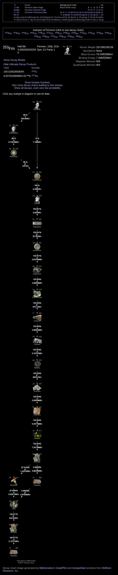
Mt (77, 20)
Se (97, 12)
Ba (18, 17)
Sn (91, 15)
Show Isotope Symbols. (37, 82)
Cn (85, 20)
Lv (97, 20)
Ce (23, 17)
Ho (49, 17)
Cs (15, 17)
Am (38, 20)
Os (75, 17)
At (100, 17)
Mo (69, 15)
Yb (58, 17)
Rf (64, 20)
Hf (64, 17)
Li (15, 7)
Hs (75, 20)
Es (49, 20)
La (20, 17)
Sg (69, 20)
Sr (18, 15)
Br (100, 12)
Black (62, 7)
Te (97, 15)
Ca (18, 12)
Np (31, 20)
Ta (66, 17)
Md (55, 20)
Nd (28, 17)
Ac (20, 20)
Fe (75, 12)
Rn (102, 17)
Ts (100, 20)
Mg (17, 10)
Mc (94, 20)
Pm (31, 17)
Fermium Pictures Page (35, 10)
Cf (47, 20)
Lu (61, 17)
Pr (26, 17)
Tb (44, 17)
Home (27, 5)
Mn (71, 12)
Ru (75, 15)
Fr (15, 20)
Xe (102, 15)
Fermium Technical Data (36, 12)
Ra (18, 20)
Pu (35, 20)
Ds (80, 20)
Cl (100, 10)
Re (72, 17)
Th (23, 20)
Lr (61, 20)
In (88, 15)
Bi (94, 17)
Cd (85, 15)
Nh (88, 20)
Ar (102, 10)
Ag (83, 15)
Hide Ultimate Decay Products (20, 64)
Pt (80, 17)
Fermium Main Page (34, 7)
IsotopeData (78, 568)
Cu (83, 12)
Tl (88, 17)
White (68, 7)
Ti (64, 12)
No (58, 20)
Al (88, 10)
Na (15, 10)
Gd (41, 17)
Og (102, 20)
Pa (26, 20)
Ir (77, 17)
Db (66, 20)
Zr (64, 15)
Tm (55, 17)
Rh (77, 15)
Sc (61, 12)
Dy (47, 17)
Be (18, 7)
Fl (91, 20)
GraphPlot (61, 568)
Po (97, 17)
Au (83, 17)
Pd (80, 15)
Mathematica (46, 568)
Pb (91, 17)
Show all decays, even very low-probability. (37, 88)
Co (77, 12)
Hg (85, 17)
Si (91, 10)
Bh (72, 20)
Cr (69, 12)
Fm (52, 20)
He (102, 5)
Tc (72, 15)
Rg (83, 20)
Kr (102, 12)
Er (52, 17)
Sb (94, 15)
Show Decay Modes (14, 60)
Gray (73, 7)
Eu (38, 17)
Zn (86, 12)
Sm (34, 17)
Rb (15, 15)
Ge (91, 12)
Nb (66, 15)
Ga (88, 12)
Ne (102, 7)
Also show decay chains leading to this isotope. (37, 85)
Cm (41, 20)
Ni (80, 12)
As (94, 12)
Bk (44, 20)
